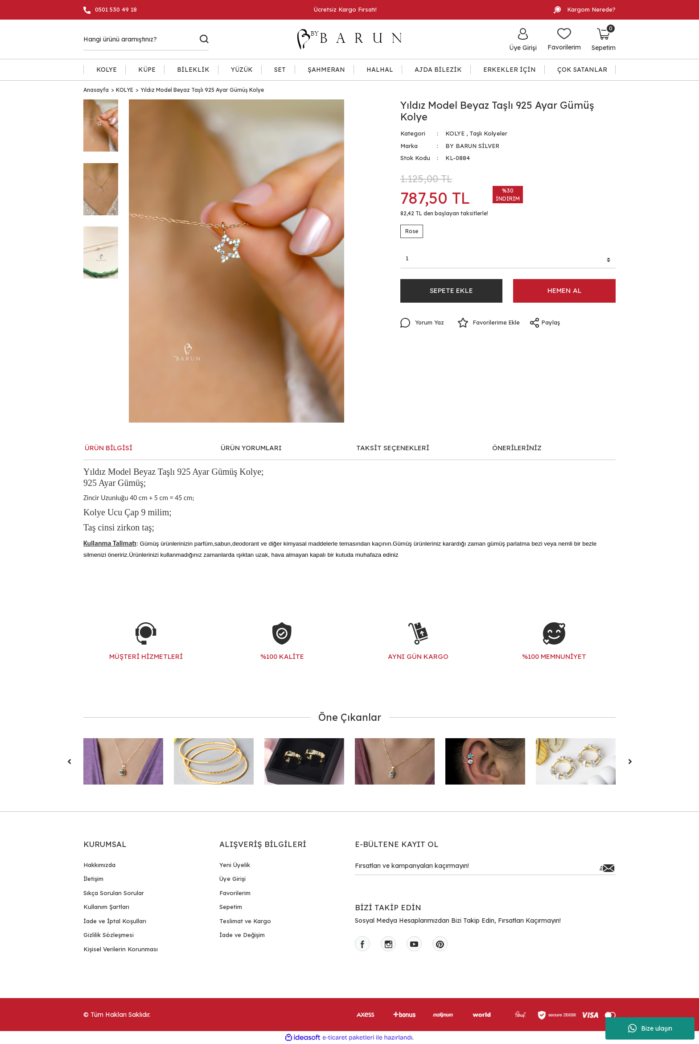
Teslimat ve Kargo (245, 921)
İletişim (93, 878)
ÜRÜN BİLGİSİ (108, 448)
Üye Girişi (232, 878)
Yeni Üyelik (234, 864)
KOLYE (455, 133)
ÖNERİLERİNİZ (517, 448)
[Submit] (607, 868)
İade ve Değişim (242, 934)
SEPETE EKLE (451, 292)
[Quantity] (508, 259)
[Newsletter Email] (485, 868)
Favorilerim (235, 892)
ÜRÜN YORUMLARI (251, 448)
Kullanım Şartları (106, 906)
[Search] (146, 39)
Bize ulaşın (650, 1028)
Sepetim (230, 906)
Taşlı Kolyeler (488, 133)
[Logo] (353, 39)
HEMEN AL (565, 292)
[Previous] (69, 761)
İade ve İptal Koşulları (114, 921)
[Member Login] (523, 39)
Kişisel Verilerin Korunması (120, 949)
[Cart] (604, 39)
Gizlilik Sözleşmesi (108, 934)
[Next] (630, 761)
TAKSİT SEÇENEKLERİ (392, 448)
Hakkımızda (99, 864)
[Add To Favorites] (490, 324)
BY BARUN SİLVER (472, 145)
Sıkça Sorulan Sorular (113, 892)
